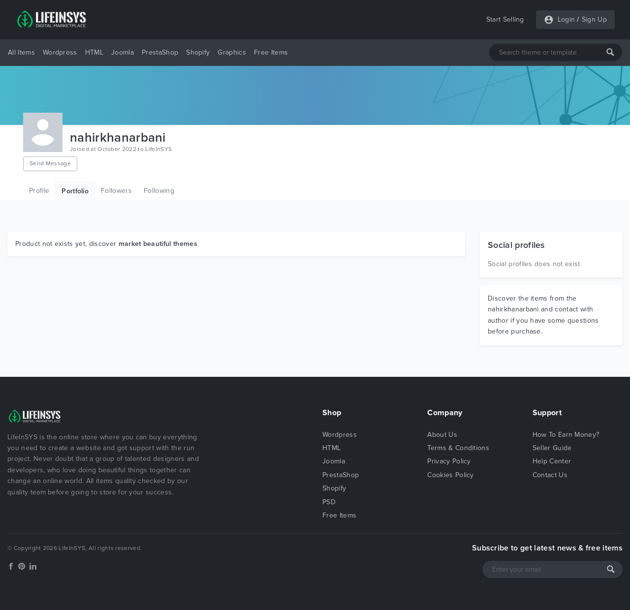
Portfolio (75, 191)
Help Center (552, 461)
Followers (116, 190)
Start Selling (505, 19)
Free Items (271, 52)
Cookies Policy (450, 475)
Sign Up (594, 19)
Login (566, 19)
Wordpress (60, 52)
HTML (94, 52)
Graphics (232, 52)
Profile (39, 190)
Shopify (198, 52)
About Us (442, 434)
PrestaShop (160, 52)
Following (159, 190)
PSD (329, 502)
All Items (21, 52)
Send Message (50, 163)
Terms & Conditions (458, 448)
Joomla (122, 52)
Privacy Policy (449, 461)
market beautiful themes (158, 244)
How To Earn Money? (566, 434)
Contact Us (550, 475)
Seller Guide (552, 448)
